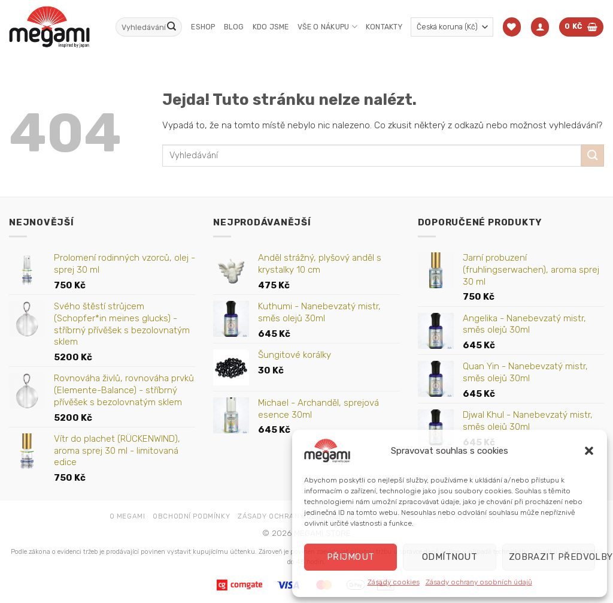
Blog (234, 27)
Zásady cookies (394, 582)
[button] (589, 451)
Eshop (203, 27)
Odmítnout (449, 556)
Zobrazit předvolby (552, 556)
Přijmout (351, 556)
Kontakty (384, 27)
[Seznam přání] (512, 26)
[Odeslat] (171, 27)
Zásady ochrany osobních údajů (479, 582)
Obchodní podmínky (191, 516)
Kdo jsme (271, 27)
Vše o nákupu (327, 26)
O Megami (127, 516)
